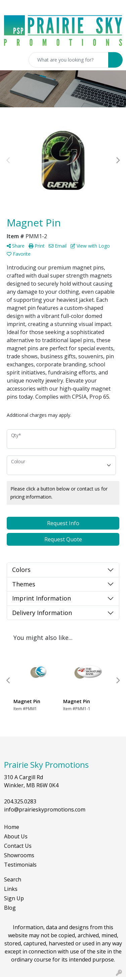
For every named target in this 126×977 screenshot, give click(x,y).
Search (12, 879)
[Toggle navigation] (10, 60)
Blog (10, 907)
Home (11, 827)
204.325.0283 (20, 801)
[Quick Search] (69, 60)
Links (10, 889)
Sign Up (14, 898)
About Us (16, 836)
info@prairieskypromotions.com (44, 809)
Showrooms (19, 855)
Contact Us (18, 845)
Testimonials (20, 864)
